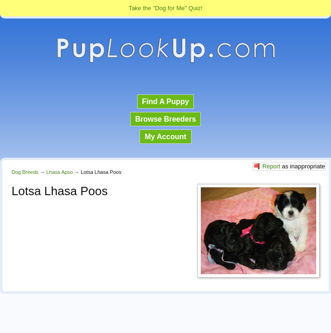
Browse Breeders (165, 119)
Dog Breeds (25, 172)
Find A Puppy (165, 101)
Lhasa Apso (59, 172)
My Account (165, 137)
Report (271, 166)
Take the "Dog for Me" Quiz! (165, 8)
